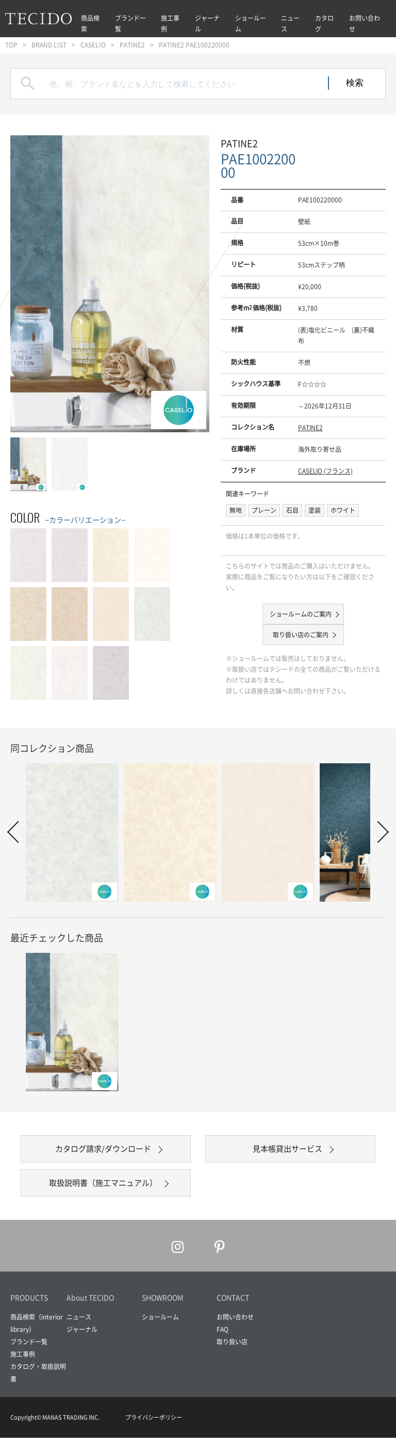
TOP (11, 45)
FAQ (222, 1336)
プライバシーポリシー (153, 1424)
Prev (18, 832)
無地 (235, 510)
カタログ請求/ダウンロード (103, 1150)
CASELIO (93, 45)
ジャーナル (207, 23)
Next (378, 832)
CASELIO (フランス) (325, 471)
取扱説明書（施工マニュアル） (103, 1188)
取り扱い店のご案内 (300, 634)
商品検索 (90, 23)
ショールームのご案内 (301, 614)
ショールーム (250, 23)
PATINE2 (132, 45)
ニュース (290, 23)
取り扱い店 (232, 1349)
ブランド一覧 (130, 23)
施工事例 (170, 23)
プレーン (264, 510)
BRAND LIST (49, 45)
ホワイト (343, 510)
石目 (292, 510)
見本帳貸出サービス (288, 1150)
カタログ (324, 23)
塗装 (314, 510)
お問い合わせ (364, 23)
